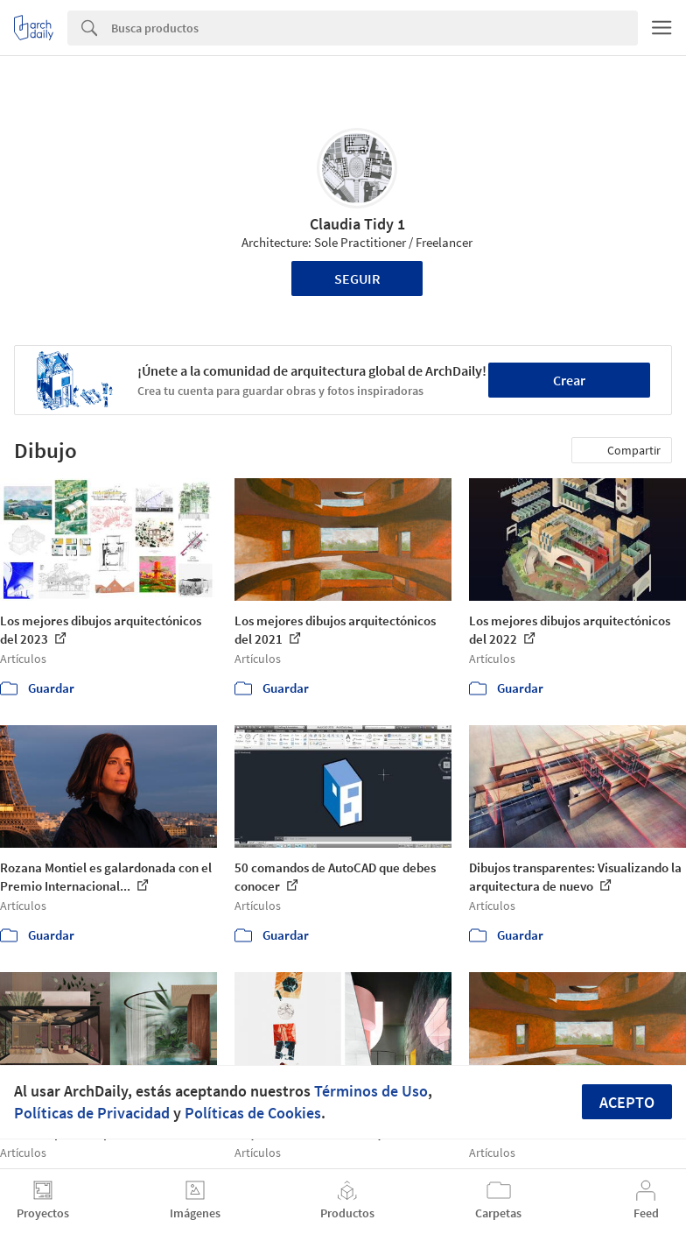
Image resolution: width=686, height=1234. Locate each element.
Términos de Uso (371, 1091)
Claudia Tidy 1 (357, 224)
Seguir (357, 278)
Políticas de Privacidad (92, 1113)
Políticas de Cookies (253, 1113)
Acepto (626, 1102)
